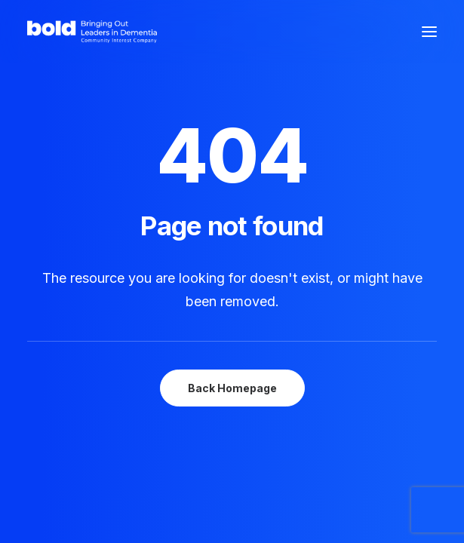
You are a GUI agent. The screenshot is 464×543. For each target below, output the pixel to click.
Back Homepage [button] (232, 388)
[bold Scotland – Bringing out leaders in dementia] (92, 31)
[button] (429, 31)
